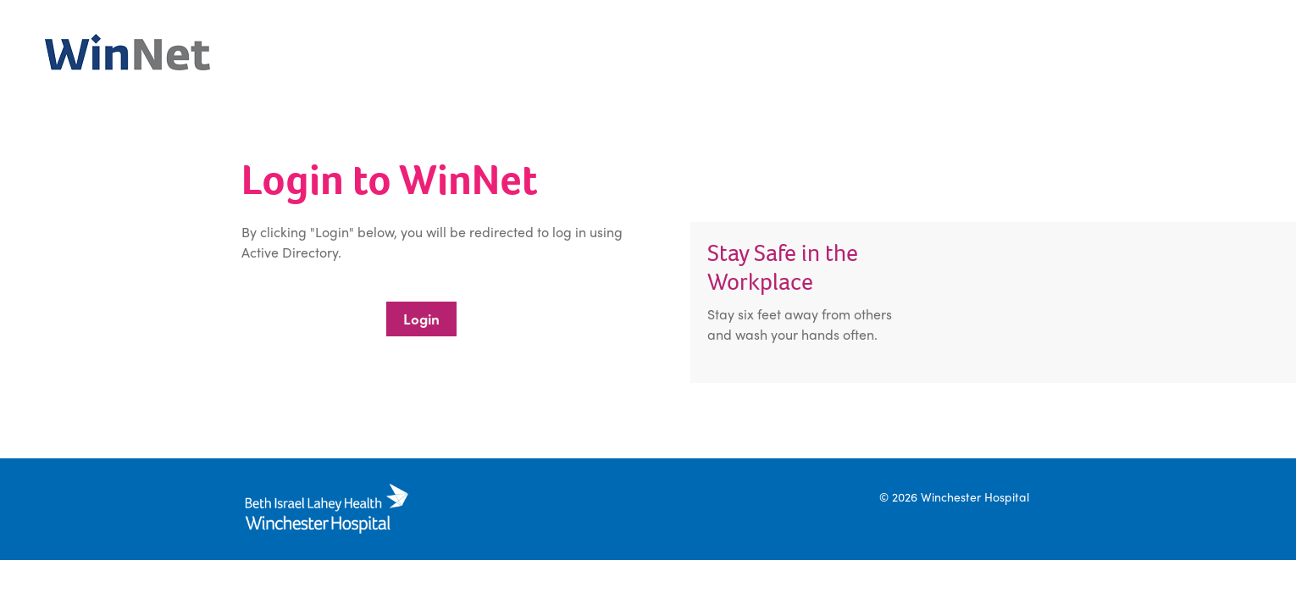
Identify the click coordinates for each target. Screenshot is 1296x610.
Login (421, 318)
